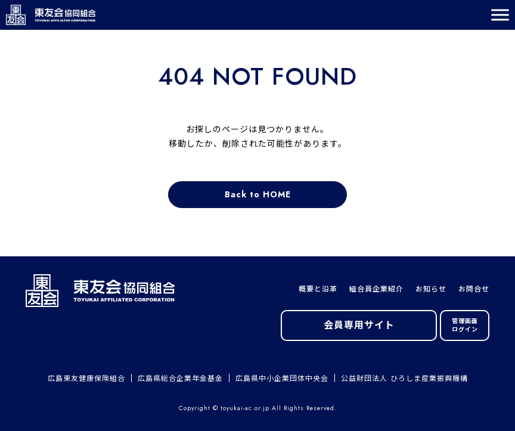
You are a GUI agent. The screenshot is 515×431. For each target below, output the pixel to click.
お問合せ (473, 289)
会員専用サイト (359, 325)
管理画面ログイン (465, 325)
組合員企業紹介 (376, 289)
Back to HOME (258, 194)
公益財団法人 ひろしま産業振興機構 (404, 378)
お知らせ (430, 289)
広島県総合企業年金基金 (180, 378)
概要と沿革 (318, 289)
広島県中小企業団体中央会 (281, 378)
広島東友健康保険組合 (86, 378)
